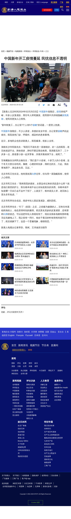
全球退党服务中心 (9, 486)
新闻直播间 (47, 10)
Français (20, 335)
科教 (30, 366)
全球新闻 (15, 385)
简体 (32, 2)
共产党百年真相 (50, 432)
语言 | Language (42, 2)
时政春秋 (29, 394)
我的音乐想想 (23, 456)
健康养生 (58, 381)
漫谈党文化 (48, 459)
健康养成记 (58, 394)
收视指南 (25, 475)
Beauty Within (23, 441)
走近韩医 (57, 400)
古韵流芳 (43, 391)
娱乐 (36, 363)
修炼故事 (47, 462)
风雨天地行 (48, 450)
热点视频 (24, 370)
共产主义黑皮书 (50, 453)
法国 (47, 332)
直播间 (54, 345)
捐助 (67, 2)
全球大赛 (24, 374)
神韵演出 (14, 374)
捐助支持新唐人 (19, 350)
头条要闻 (14, 370)
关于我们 (16, 475)
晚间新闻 (15, 394)
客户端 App (26, 478)
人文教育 (44, 381)
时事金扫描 (30, 391)
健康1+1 (57, 385)
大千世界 (21, 444)
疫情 (59, 111)
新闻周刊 (15, 400)
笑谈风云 (43, 388)
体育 (36, 366)
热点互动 (29, 388)
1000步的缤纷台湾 (24, 451)
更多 (56, 486)
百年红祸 (47, 447)
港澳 (24, 363)
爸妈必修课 (44, 400)
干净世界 (38, 483)
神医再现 (57, 397)
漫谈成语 (43, 397)
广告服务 (6, 478)
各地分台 (20, 2)
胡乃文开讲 (58, 391)
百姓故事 (47, 456)
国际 (13, 363)
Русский (29, 335)
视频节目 (10, 51)
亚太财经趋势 (17, 412)
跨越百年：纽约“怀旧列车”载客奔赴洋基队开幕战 (59, 267)
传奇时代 (47, 429)
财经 (30, 363)
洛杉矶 (27, 332)
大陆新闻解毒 (31, 415)
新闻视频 (16, 381)
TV (57, 10)
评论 (19, 363)
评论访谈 (30, 381)
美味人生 (21, 438)
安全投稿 (54, 475)
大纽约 (13, 332)
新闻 (13, 358)
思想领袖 (29, 397)
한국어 (45, 335)
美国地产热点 (45, 406)
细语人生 (29, 418)
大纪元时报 (28, 483)
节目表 (45, 345)
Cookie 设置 (35, 502)
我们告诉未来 (49, 426)
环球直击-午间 (38, 51)
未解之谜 (43, 385)
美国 (13, 366)
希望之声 (48, 483)
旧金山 (53, 332)
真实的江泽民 (49, 444)
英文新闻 (54, 2)
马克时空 (29, 412)
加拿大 (20, 332)
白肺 (34, 174)
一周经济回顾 (17, 406)
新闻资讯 (23, 345)
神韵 (6, 2)
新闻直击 (15, 397)
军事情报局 (30, 403)
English (11, 335)
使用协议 (45, 475)
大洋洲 (34, 332)
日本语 (37, 335)
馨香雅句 (43, 394)
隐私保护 (35, 475)
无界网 (37, 486)
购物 (30, 350)
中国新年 (43, 111)
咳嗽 (35, 125)
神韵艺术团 (17, 483)
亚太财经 (15, 415)
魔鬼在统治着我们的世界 (53, 438)
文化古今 (43, 403)
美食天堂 (21, 435)
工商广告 (47, 466)
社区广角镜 (16, 409)
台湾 (24, 366)
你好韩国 (21, 432)
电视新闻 (18, 51)
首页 (3, 51)
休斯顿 (41, 332)
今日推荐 (42, 370)
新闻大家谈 (30, 385)
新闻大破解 (30, 400)
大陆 (19, 366)
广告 (61, 2)
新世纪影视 (47, 486)
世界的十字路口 (32, 409)
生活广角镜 (22, 426)
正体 (27, 2)
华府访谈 (15, 403)
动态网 (29, 486)
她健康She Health (61, 388)
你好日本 (21, 429)
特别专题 (48, 422)
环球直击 (27, 51)
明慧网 (21, 486)
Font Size (59, 104)
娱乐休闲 (22, 422)
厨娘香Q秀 (22, 447)
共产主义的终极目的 (51, 435)
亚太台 (61, 332)
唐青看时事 (30, 406)
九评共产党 (48, 441)
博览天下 (51, 370)
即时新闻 (33, 370)
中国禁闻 (15, 391)
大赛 (12, 2)
